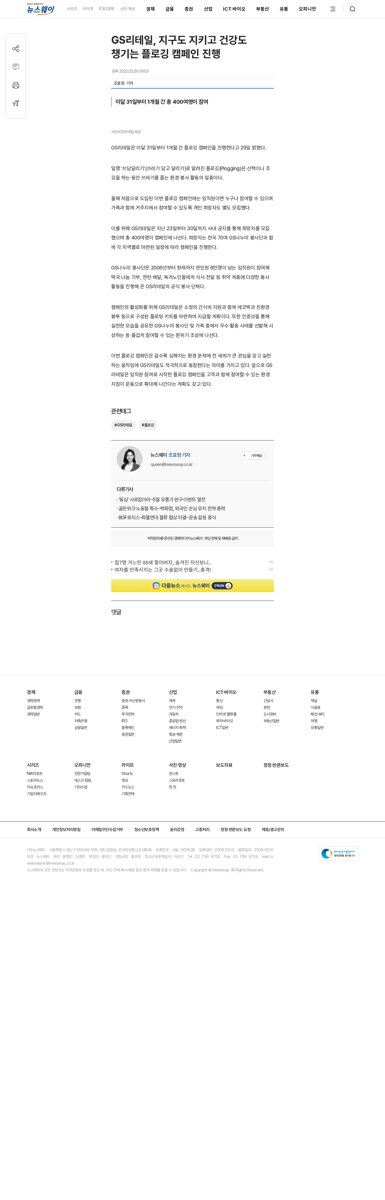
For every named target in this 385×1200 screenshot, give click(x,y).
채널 (314, 854)
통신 (219, 854)
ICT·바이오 (234, 9)
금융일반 (80, 881)
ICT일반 (222, 881)
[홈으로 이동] (40, 9)
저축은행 (80, 874)
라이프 (88, 8)
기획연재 (128, 947)
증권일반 (128, 887)
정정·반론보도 (276, 918)
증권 (189, 9)
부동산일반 (271, 874)
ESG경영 (106, 8)
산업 (208, 9)
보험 (77, 861)
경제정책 (33, 854)
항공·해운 (176, 887)
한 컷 (172, 940)
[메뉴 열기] (332, 9)
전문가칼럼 (82, 927)
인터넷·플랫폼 (226, 867)
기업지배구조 (36, 947)
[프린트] (15, 85)
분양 (266, 861)
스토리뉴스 (35, 933)
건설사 (268, 854)
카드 (77, 867)
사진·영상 (127, 8)
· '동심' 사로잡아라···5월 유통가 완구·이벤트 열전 (161, 653)
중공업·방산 (177, 874)
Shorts (127, 927)
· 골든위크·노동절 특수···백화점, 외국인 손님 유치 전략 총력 (171, 662)
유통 (284, 9)
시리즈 (72, 8)
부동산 (262, 9)
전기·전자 (176, 861)
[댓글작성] (15, 66)
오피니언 (307, 9)
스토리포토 (177, 933)
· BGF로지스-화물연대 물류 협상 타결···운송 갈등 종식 (166, 671)
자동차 (173, 867)
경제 (150, 9)
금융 (170, 9)
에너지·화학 (177, 881)
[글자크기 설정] (15, 103)
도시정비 (269, 867)
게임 (219, 861)
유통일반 (317, 881)
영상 (125, 933)
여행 (314, 874)
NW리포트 (35, 927)
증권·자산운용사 (133, 854)
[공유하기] (15, 48)
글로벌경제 (35, 861)
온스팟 (173, 927)
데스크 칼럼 (82, 933)
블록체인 (128, 881)
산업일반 (175, 894)
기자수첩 (80, 940)
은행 (77, 854)
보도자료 (224, 918)
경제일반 (33, 867)
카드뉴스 (128, 940)
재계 (172, 854)
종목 (125, 861)
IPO (124, 874)
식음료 (315, 861)
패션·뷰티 (317, 867)
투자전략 (128, 867)
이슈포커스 (35, 940)
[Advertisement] (192, 797)
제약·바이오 (224, 874)
